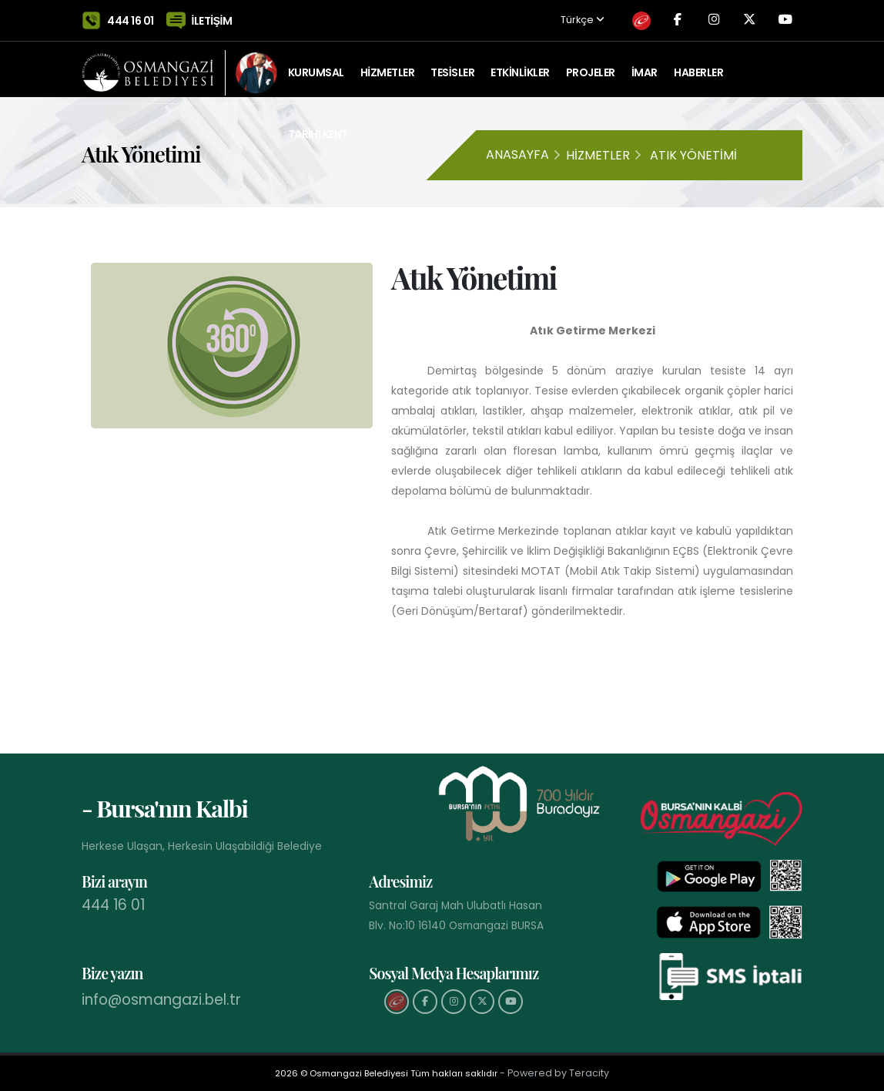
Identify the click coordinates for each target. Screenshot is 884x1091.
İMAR (644, 65)
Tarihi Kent (318, 127)
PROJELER (590, 65)
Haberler (698, 65)
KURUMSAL (316, 65)
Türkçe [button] (558, 17)
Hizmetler (598, 155)
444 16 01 (130, 17)
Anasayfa (517, 154)
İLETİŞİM (212, 17)
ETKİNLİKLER (520, 65)
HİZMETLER (387, 65)
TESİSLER (452, 65)
